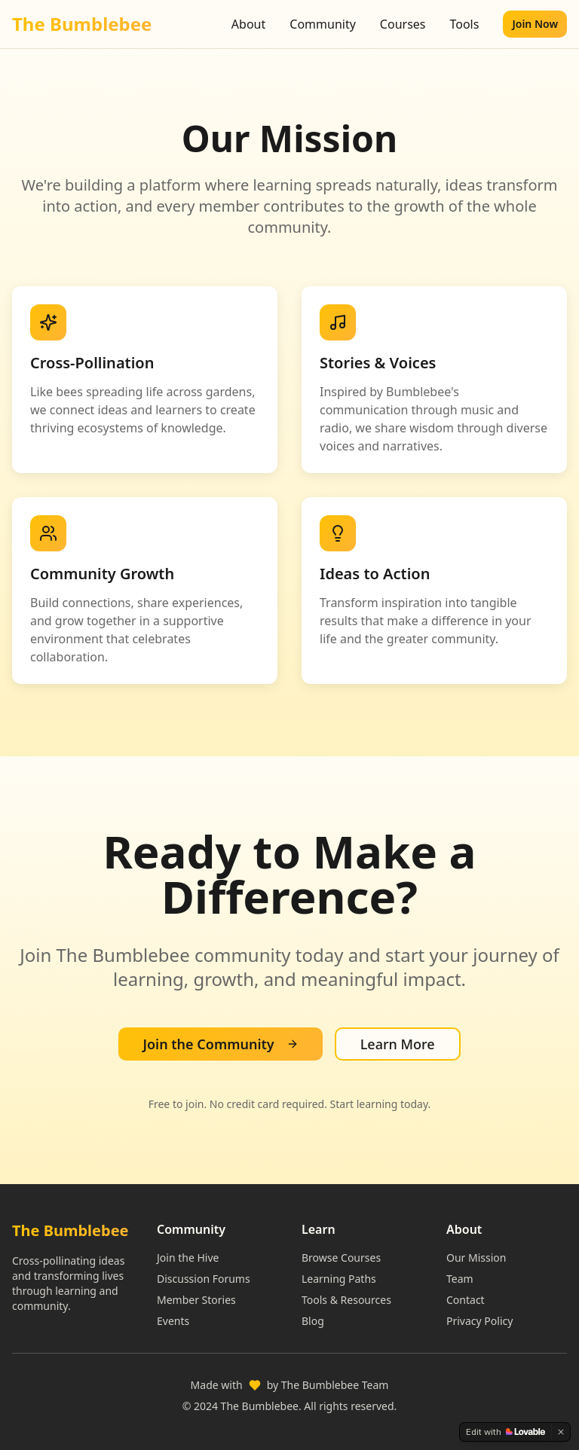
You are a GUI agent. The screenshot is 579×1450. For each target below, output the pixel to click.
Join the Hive (188, 1257)
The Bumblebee (82, 24)
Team (459, 1278)
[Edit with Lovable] (505, 1432)
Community (323, 24)
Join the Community (220, 1044)
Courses (403, 24)
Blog (313, 1321)
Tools (464, 24)
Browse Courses (341, 1257)
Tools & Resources (346, 1300)
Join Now (535, 24)
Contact (465, 1300)
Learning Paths (339, 1278)
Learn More (397, 1044)
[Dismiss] (561, 1432)
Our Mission (476, 1257)
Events (173, 1321)
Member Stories (196, 1300)
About (248, 24)
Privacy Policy (479, 1321)
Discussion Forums (203, 1278)
